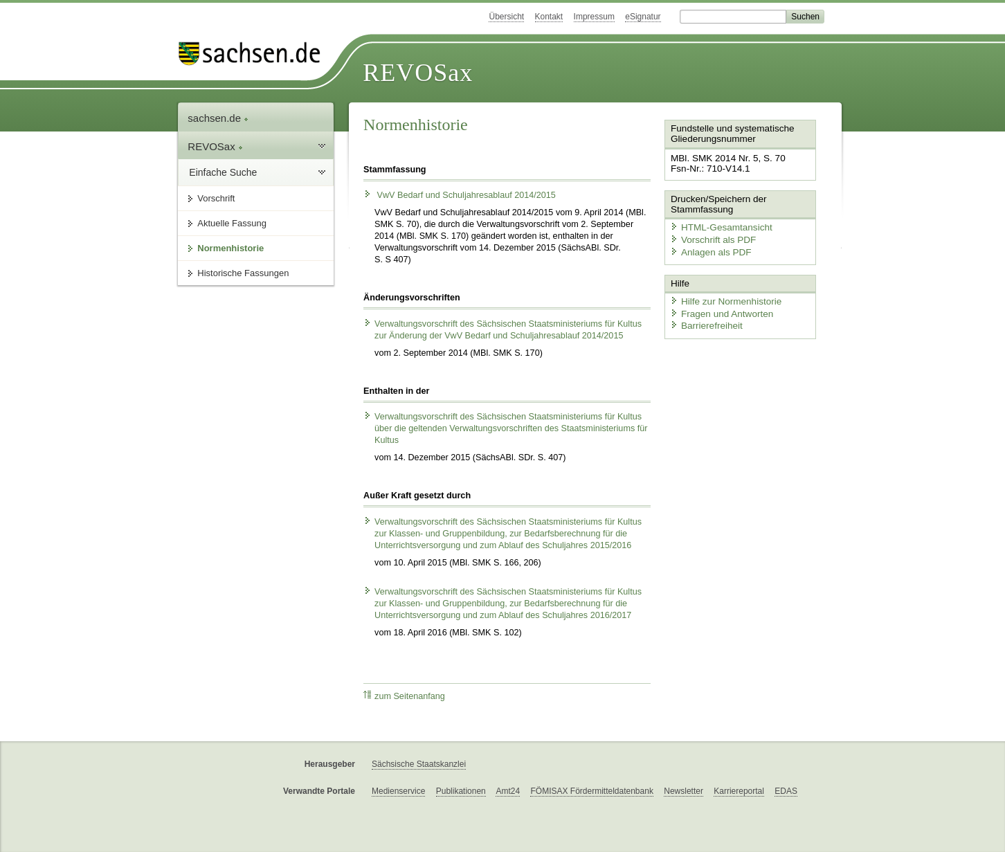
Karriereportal (739, 791)
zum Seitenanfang (404, 696)
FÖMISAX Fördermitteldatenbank (591, 791)
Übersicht (506, 16)
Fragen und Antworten (718, 310)
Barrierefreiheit (704, 322)
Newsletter (683, 791)
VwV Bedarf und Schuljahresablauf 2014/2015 (459, 195)
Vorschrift (216, 198)
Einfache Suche (223, 172)
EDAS (786, 791)
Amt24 (508, 791)
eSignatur (642, 16)
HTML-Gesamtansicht (717, 225)
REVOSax (418, 73)
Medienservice (398, 791)
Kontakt (549, 16)
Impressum (594, 16)
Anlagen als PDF (708, 249)
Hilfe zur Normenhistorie (722, 298)
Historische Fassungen (243, 273)
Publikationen (461, 791)
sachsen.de (218, 118)
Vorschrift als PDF (710, 238)
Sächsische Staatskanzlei (419, 764)
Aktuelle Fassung (231, 223)
